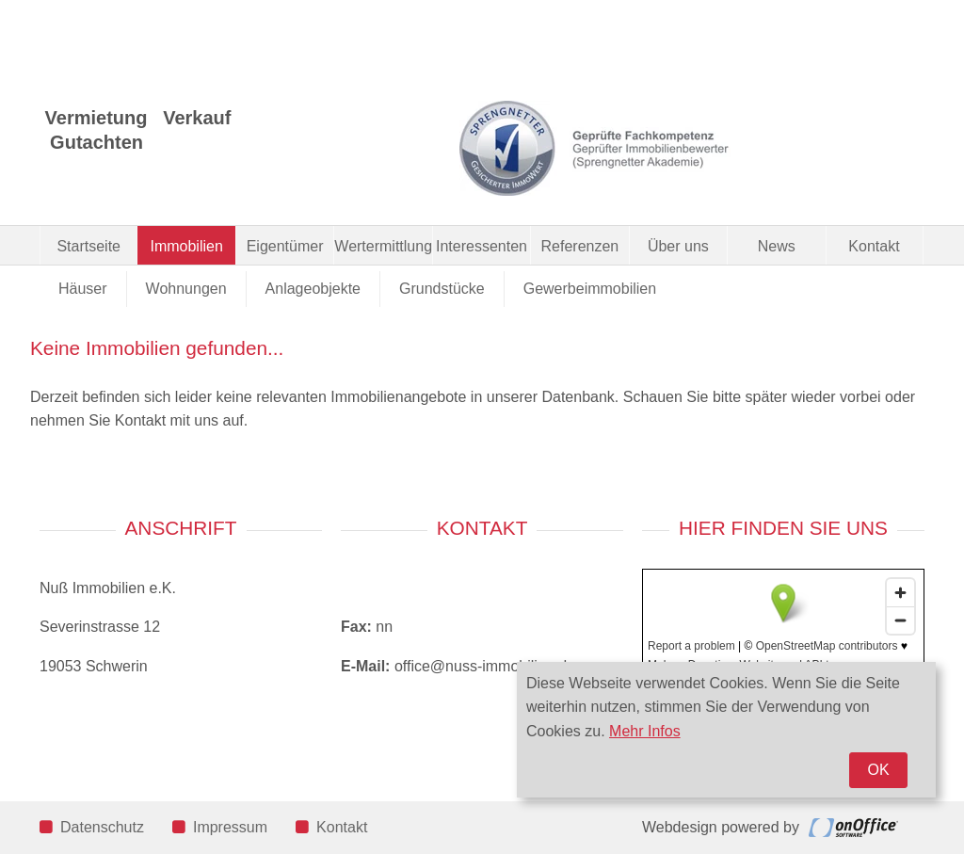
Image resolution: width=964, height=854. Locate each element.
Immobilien (186, 246)
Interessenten (481, 246)
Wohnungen (186, 289)
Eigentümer (285, 246)
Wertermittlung (382, 246)
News (776, 246)
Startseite (88, 246)
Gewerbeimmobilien (589, 289)
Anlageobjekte (313, 289)
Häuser (82, 289)
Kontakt (873, 246)
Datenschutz (92, 827)
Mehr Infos (645, 731)
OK (878, 770)
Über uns (678, 246)
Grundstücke (442, 289)
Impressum (219, 827)
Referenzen (580, 246)
